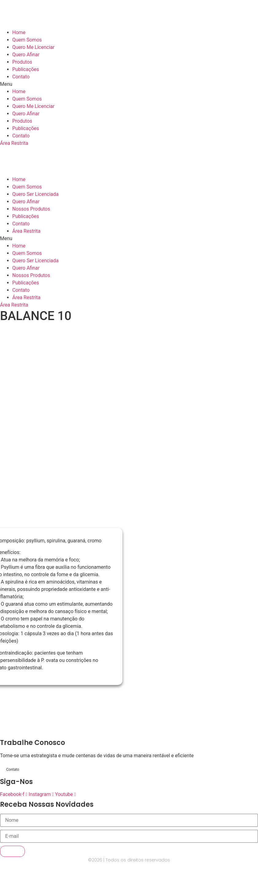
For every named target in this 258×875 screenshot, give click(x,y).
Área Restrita (26, 231)
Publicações (25, 69)
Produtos (22, 62)
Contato (21, 77)
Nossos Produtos (31, 209)
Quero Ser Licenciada (35, 194)
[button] (129, 84)
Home (18, 32)
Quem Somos (27, 40)
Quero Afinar (26, 54)
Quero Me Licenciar (33, 47)
